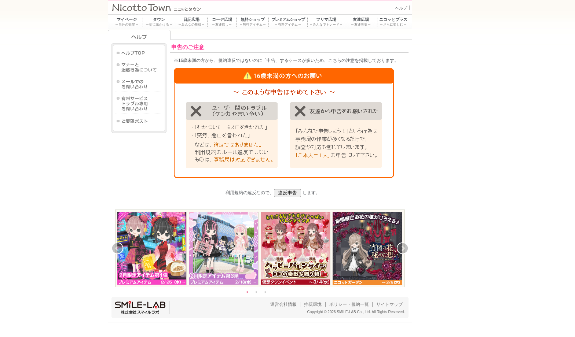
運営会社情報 (283, 304)
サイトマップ (389, 304)
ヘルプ (401, 8)
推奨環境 (313, 304)
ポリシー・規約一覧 (349, 304)
